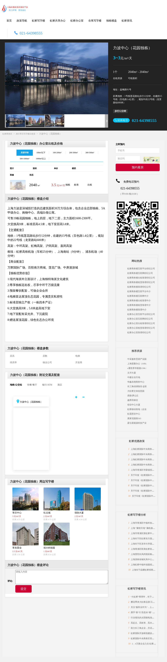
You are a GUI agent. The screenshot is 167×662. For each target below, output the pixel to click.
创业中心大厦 (133, 404)
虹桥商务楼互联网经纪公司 (140, 273)
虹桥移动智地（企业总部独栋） (136, 409)
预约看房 (138, 167)
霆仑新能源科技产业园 (136, 423)
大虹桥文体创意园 (135, 391)
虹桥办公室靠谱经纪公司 (139, 332)
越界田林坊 (132, 400)
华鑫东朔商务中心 (135, 382)
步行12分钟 (120, 111)
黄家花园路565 (134, 418)
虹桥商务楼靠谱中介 (136, 309)
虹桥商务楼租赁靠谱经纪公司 (141, 282)
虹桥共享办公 (58, 20)
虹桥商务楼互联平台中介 (139, 291)
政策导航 (22, 20)
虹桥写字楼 (38, 20)
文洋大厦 (131, 373)
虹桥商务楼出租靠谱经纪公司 (141, 277)
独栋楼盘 (111, 20)
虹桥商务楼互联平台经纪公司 (141, 268)
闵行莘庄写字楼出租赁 (25, 134)
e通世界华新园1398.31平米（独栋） (136, 368)
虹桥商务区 (7, 134)
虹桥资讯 (127, 20)
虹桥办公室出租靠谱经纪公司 (141, 323)
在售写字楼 (94, 20)
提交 (23, 588)
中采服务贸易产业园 (136, 359)
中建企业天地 (133, 377)
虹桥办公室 (77, 20)
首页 (9, 20)
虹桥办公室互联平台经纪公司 (141, 314)
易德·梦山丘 (132, 395)
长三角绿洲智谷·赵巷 (136, 386)
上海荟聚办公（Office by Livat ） (136, 363)
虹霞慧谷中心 (133, 414)
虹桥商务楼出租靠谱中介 (139, 300)
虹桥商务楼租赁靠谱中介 (139, 305)
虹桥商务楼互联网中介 (138, 296)
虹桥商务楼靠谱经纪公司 (139, 287)
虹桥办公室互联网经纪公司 (140, 319)
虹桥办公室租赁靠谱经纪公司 (141, 328)
